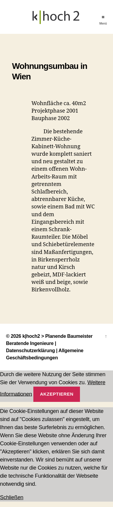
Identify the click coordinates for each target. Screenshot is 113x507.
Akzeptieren (56, 393)
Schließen (11, 497)
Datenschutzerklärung (30, 350)
